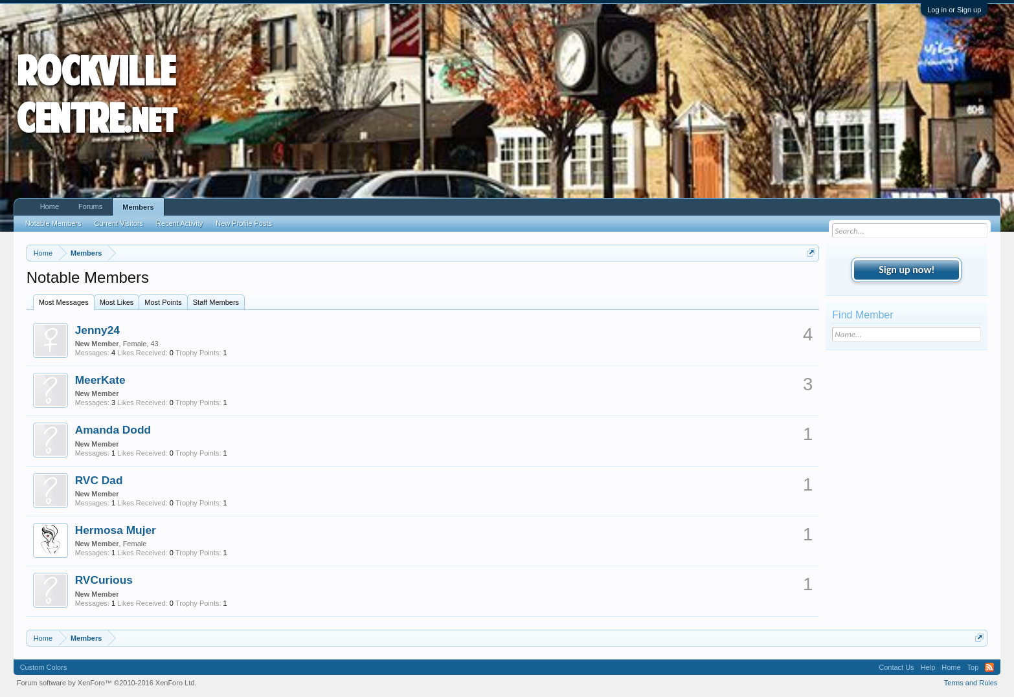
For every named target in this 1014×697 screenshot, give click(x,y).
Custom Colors (43, 667)
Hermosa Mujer (115, 530)
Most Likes (117, 302)
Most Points (162, 302)
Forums (90, 206)
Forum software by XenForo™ (107, 683)
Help (928, 667)
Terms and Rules (971, 683)
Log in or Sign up (954, 10)
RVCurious (104, 579)
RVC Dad (99, 480)
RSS (989, 667)
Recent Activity (179, 223)
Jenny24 (97, 330)
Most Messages (64, 302)
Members (137, 207)
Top (973, 667)
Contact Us (896, 667)
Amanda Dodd (113, 429)
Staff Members (216, 302)
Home (49, 206)
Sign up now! (906, 269)
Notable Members (53, 223)
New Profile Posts (244, 223)
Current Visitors (118, 223)
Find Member (862, 314)
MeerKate (100, 379)
